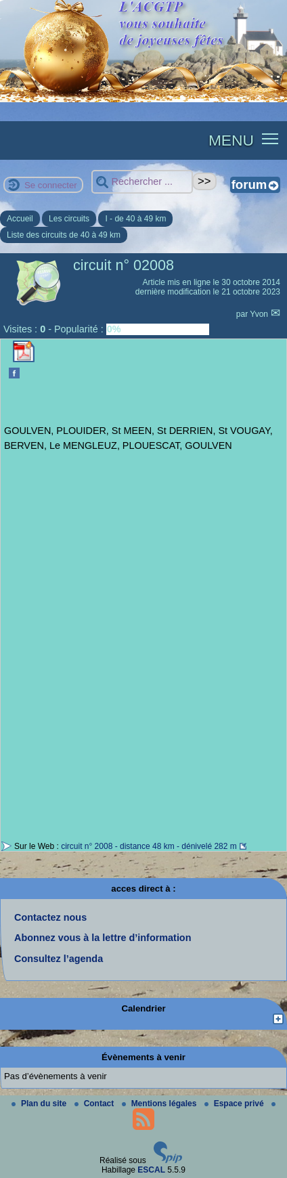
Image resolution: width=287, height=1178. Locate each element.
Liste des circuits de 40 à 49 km (63, 235)
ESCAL (151, 1170)
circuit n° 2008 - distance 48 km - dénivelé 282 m (149, 846)
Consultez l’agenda (58, 958)
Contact (95, 1103)
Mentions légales (160, 1103)
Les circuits (69, 218)
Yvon (260, 314)
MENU (231, 140)
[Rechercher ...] (142, 182)
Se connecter (50, 185)
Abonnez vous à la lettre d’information (102, 937)
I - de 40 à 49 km (135, 218)
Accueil (20, 218)
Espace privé (235, 1103)
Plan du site (40, 1103)
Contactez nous (50, 917)
